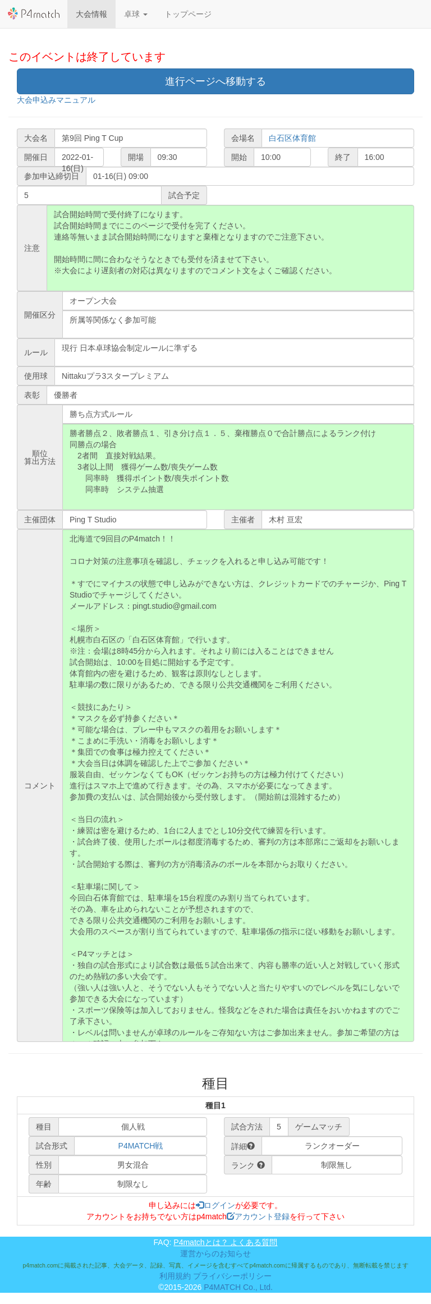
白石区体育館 (292, 138)
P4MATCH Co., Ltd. (238, 1287)
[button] (136, 14)
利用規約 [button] (175, 1275)
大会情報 (91, 14)
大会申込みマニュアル (56, 99)
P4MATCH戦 (140, 1145)
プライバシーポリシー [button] (232, 1275)
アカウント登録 (258, 1216)
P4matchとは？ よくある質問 (225, 1242)
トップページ (188, 14)
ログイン (215, 1205)
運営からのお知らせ (215, 1253)
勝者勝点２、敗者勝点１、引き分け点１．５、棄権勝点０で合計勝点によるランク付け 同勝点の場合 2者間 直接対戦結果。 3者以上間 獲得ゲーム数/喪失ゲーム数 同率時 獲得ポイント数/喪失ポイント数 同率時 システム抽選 (238, 467)
